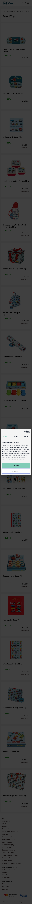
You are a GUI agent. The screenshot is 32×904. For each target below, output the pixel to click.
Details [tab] (16, 436)
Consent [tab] (5, 436)
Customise (16, 471)
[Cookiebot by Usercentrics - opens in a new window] (23, 431)
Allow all (16, 465)
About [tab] (26, 436)
